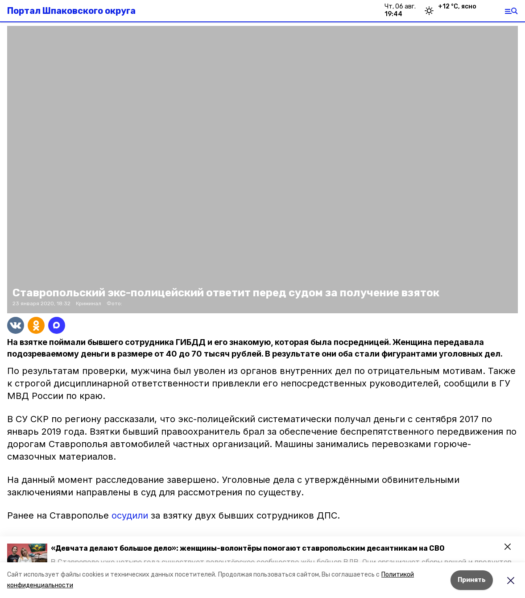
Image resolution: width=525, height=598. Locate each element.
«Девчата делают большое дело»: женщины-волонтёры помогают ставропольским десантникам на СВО (248, 548)
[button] (27, 555)
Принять (472, 580)
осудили (130, 515)
